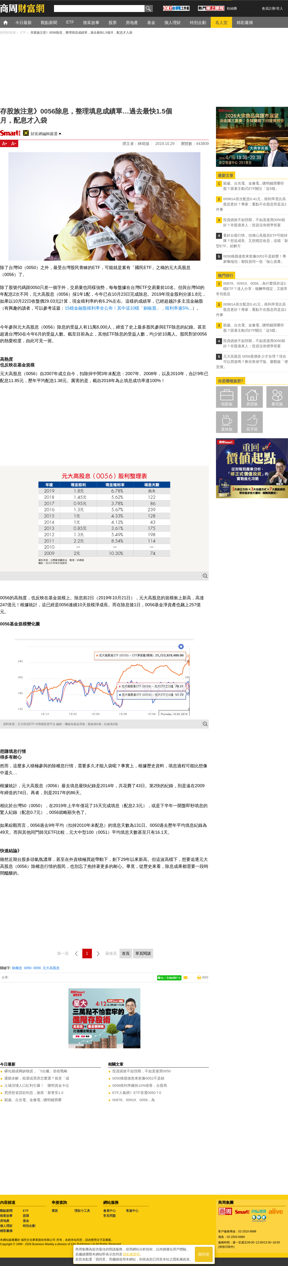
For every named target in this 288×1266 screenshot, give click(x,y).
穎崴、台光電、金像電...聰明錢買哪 (32, 1100)
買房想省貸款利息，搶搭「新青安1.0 (33, 1093)
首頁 (10, 22)
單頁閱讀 (143, 953)
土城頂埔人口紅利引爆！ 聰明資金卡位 (36, 1085)
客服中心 (132, 1210)
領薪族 (227, 404)
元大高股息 (51, 968)
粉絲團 (232, 8)
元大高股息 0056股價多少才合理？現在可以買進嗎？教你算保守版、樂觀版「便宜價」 (252, 361)
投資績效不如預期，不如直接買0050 (141, 1071)
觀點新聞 (6, 1210)
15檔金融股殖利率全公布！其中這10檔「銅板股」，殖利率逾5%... (128, 308)
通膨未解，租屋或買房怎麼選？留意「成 (36, 1078)
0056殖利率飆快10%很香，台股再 (139, 1085)
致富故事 (6, 1216)
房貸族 (252, 404)
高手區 (252, 429)
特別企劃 (29, 1226)
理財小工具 (82, 1210)
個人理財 (6, 1226)
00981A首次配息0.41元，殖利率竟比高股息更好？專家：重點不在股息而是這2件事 (251, 204)
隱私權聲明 (131, 1254)
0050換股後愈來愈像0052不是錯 (138, 1078)
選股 (55, 1210)
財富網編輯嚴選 (44, 134)
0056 (37, 968)
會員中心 (109, 1210)
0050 (27, 968)
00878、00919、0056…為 (133, 1100)
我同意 (204, 1254)
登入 (279, 8)
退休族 (227, 429)
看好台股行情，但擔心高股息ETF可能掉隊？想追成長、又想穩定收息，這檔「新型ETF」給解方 (252, 240)
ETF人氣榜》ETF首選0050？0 (136, 1093)
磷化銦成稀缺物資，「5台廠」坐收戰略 (35, 1071)
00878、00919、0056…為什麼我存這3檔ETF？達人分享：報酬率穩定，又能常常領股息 (252, 288)
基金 (26, 1221)
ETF (26, 1210)
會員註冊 (268, 8)
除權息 (17, 968)
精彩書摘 (6, 1231)
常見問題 (109, 1216)
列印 (205, 977)
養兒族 (277, 404)
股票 (26, 1216)
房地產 (4, 1221)
